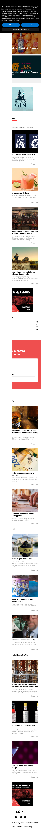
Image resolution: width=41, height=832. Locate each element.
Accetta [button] (30, 25)
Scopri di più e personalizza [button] (20, 29)
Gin (8, 363)
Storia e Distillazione (15, 655)
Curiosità (8, 401)
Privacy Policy (27, 827)
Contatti (19, 827)
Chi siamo (12, 827)
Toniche (9, 368)
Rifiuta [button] (11, 25)
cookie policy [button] (33, 11)
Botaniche (10, 374)
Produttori (9, 529)
